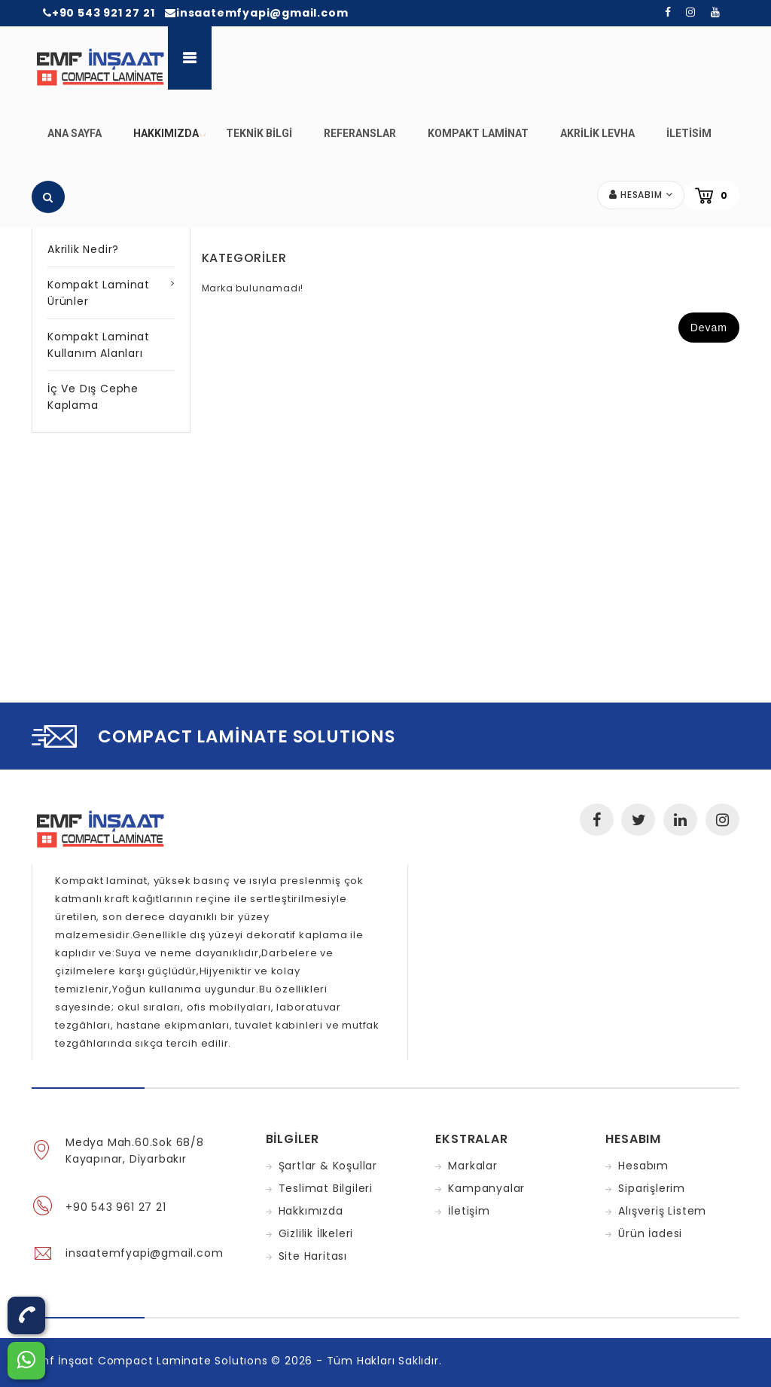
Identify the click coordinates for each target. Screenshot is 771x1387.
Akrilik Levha (597, 133)
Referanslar (360, 133)
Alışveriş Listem (662, 1210)
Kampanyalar (486, 1188)
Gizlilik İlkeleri (316, 1233)
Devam (708, 328)
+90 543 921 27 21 (98, 12)
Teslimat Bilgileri (326, 1188)
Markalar (472, 1165)
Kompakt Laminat (478, 133)
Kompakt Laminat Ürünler (98, 293)
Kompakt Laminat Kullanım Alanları (98, 345)
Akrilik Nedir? (83, 249)
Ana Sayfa (74, 133)
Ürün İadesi (650, 1233)
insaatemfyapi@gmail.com (256, 12)
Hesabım (643, 1165)
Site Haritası (313, 1256)
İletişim (468, 1210)
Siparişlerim (651, 1188)
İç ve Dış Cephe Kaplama (93, 397)
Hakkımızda (169, 141)
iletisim (689, 133)
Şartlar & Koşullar (328, 1165)
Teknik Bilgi (259, 133)
